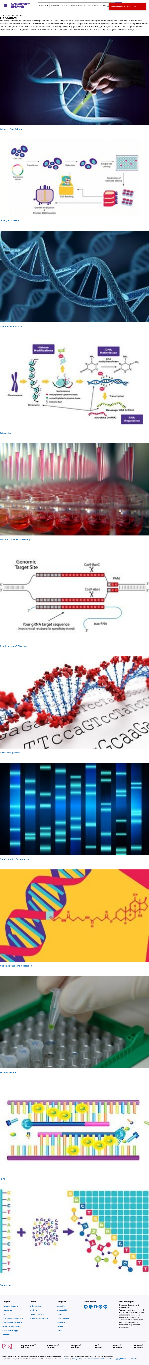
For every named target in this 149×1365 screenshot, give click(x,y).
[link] (14, 1306)
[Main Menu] (5, 5)
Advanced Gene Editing (11, 129)
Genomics (19, 15)
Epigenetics (5, 433)
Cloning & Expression (10, 220)
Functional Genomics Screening (15, 539)
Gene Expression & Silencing (13, 646)
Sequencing (5, 1285)
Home (2, 15)
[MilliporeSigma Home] (20, 5)
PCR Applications (8, 1072)
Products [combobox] (42, 5)
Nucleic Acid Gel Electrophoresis (15, 859)
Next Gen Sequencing (10, 752)
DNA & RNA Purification (11, 326)
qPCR (2, 1179)
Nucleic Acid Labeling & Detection (16, 965)
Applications (10, 15)
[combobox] (79, 5)
